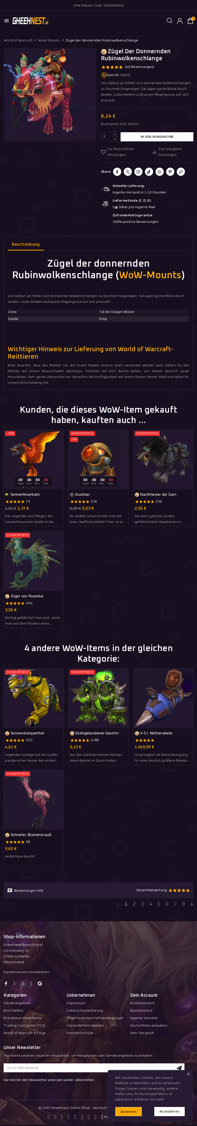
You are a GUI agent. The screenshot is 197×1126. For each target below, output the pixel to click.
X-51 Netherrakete (154, 733)
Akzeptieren (169, 1111)
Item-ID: (110, 75)
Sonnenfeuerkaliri (22, 495)
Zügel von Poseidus (24, 596)
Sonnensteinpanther (25, 733)
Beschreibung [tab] (26, 245)
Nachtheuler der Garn (156, 495)
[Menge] (107, 137)
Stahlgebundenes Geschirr (94, 733)
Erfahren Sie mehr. (150, 1099)
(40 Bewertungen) (139, 67)
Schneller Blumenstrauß (28, 835)
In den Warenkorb (157, 136)
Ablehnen (129, 1111)
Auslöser (80, 495)
